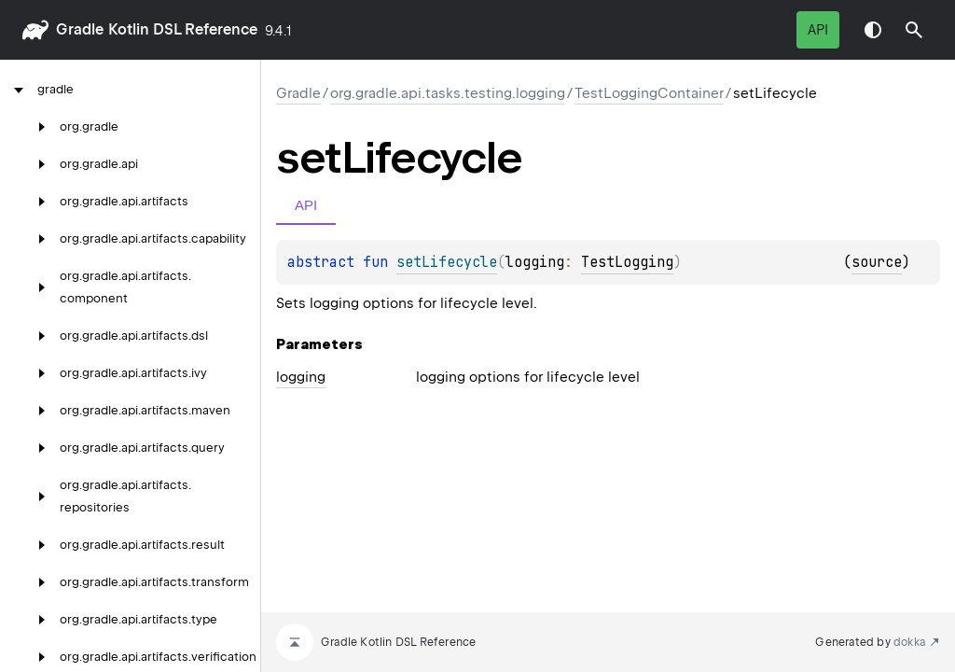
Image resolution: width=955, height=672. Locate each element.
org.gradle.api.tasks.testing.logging (447, 93)
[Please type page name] (914, 30)
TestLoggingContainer (649, 93)
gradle (80, 29)
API (818, 29)
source (876, 262)
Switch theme (873, 30)
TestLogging (627, 262)
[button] (914, 30)
